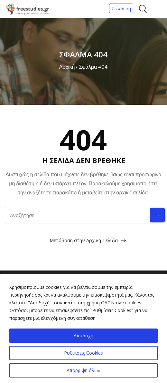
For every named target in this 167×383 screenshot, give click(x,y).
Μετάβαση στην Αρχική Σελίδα (84, 240)
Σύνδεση (121, 8)
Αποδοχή (83, 335)
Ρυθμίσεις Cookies (83, 353)
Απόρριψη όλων (83, 370)
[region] (83, 328)
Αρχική (67, 67)
